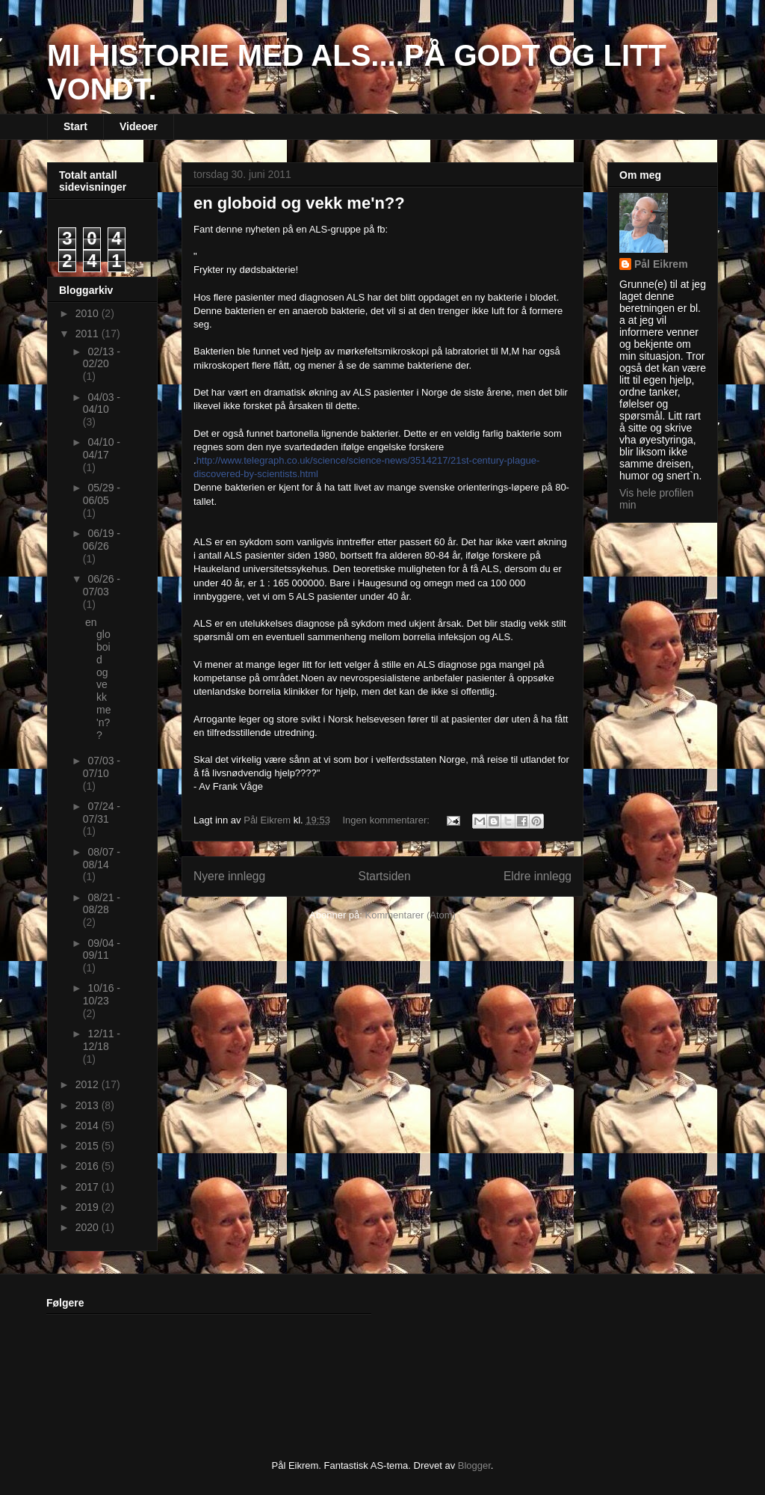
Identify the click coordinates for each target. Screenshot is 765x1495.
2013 (88, 1105)
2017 (88, 1187)
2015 (88, 1146)
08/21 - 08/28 (101, 903)
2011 (88, 334)
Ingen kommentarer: (388, 820)
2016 (88, 1166)
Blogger (474, 1465)
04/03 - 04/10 (101, 403)
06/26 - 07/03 (101, 585)
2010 (88, 313)
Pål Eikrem (661, 264)
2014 (88, 1126)
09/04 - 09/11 (101, 949)
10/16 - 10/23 (101, 994)
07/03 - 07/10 (101, 767)
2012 (88, 1084)
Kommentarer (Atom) (410, 915)
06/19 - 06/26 (101, 539)
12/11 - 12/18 (101, 1040)
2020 (88, 1227)
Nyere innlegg (229, 876)
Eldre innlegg (538, 876)
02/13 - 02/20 (101, 358)
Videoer (139, 126)
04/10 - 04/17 (101, 448)
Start (75, 126)
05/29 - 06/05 (101, 494)
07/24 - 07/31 (101, 812)
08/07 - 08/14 (101, 858)
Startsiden (384, 876)
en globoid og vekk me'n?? (299, 203)
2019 (88, 1207)
